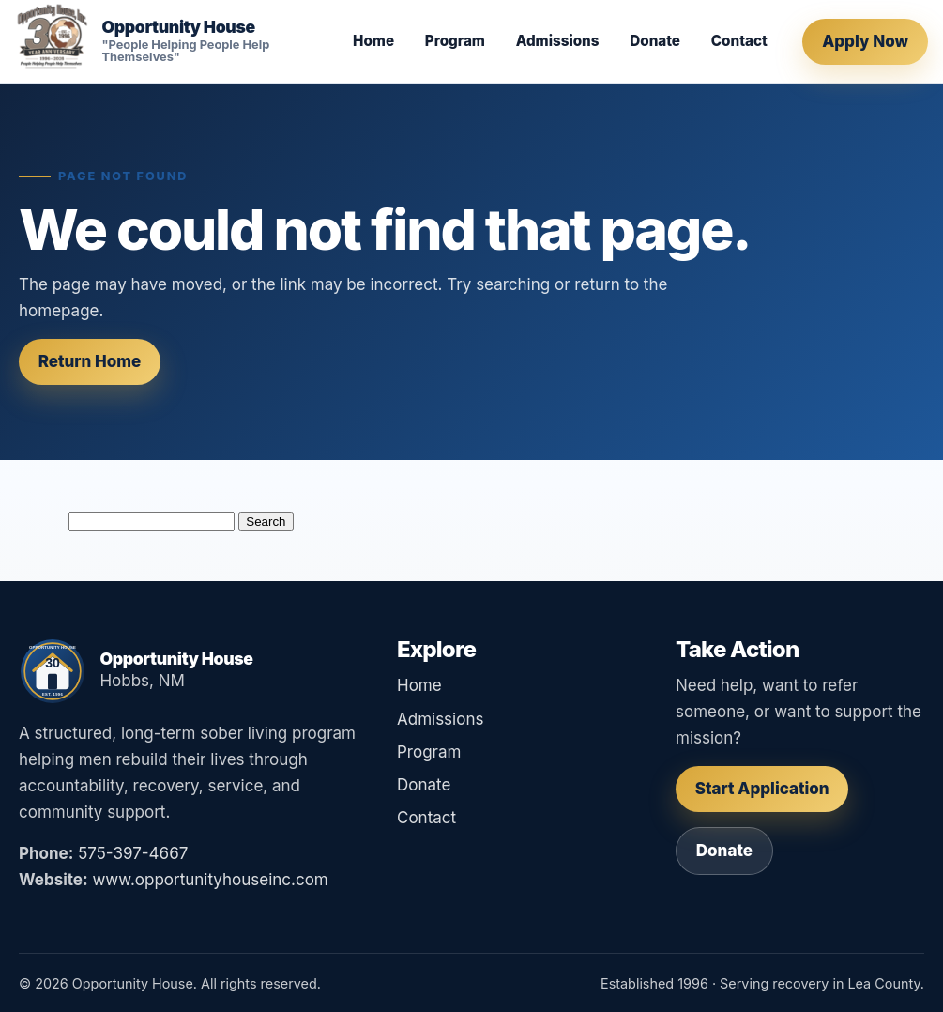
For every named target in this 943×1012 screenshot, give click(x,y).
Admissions (558, 41)
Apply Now (865, 41)
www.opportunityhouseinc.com (209, 879)
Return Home (90, 361)
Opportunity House (177, 27)
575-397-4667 (133, 853)
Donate (655, 41)
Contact (739, 41)
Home (373, 41)
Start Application (762, 788)
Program (455, 41)
